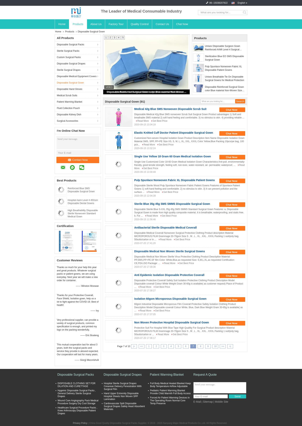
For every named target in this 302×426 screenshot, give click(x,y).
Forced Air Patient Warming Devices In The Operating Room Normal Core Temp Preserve (170, 400)
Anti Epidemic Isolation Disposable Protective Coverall (169, 275)
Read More (143, 121)
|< (134, 346)
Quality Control (140, 24)
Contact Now (78, 159)
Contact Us (162, 24)
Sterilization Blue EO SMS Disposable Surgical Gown (224, 58)
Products (78, 24)
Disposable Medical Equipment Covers (76, 76)
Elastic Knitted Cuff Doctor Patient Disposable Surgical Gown (173, 132)
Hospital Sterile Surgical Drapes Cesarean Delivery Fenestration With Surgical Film (123, 386)
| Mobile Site (220, 401)
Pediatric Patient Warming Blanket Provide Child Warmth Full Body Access (170, 392)
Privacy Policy (80, 423)
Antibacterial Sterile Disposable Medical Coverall (165, 227)
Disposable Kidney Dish (69, 114)
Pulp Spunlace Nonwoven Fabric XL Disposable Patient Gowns (223, 68)
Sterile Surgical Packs (68, 51)
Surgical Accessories (67, 121)
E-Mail (197, 401)
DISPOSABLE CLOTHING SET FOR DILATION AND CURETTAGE (77, 385)
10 (215, 346)
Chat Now (182, 24)
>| (230, 346)
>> (222, 346)
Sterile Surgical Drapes (69, 70)
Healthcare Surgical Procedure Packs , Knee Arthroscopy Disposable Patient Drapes (77, 410)
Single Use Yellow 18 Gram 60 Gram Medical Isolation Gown (172, 156)
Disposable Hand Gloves (69, 89)
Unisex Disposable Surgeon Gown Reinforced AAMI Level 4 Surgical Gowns (222, 48)
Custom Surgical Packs (69, 57)
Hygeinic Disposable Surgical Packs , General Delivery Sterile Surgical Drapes (77, 393)
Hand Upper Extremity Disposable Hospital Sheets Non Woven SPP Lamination (121, 396)
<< (141, 346)
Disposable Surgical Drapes (71, 63)
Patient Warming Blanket (69, 101)
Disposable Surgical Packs (70, 44)
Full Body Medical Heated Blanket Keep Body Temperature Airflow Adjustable (170, 385)
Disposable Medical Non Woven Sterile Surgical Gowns (169, 251)
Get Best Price (160, 121)
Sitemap (208, 401)
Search (244, 12)
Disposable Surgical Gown (70, 82)
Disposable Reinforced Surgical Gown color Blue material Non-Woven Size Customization (147, 92)
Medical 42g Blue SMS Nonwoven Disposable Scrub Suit (170, 109)
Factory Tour (116, 24)
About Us (96, 24)
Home (61, 24)
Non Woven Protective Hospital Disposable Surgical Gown (171, 322)
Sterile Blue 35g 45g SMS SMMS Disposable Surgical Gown (172, 203)
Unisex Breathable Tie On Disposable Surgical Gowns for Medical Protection (224, 78)
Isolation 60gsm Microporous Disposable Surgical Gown (170, 298)
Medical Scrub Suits (67, 95)
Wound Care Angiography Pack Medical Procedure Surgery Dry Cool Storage (78, 402)
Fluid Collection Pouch (68, 108)
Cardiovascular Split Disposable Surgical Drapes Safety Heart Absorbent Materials (124, 406)
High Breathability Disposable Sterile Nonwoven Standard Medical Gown (83, 213)
